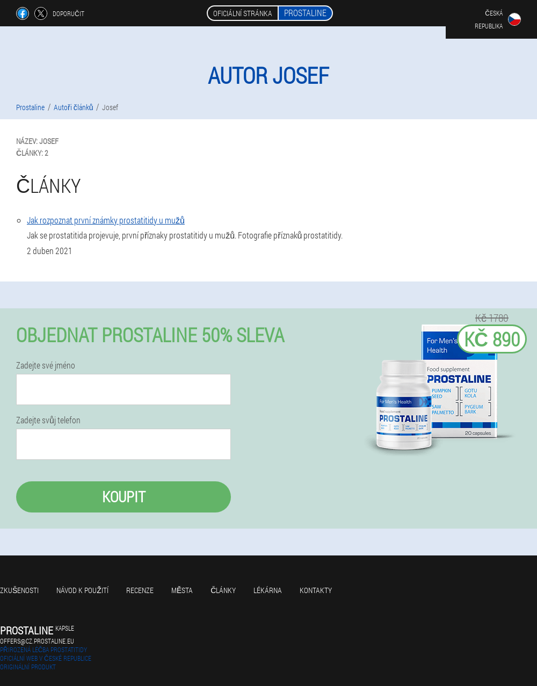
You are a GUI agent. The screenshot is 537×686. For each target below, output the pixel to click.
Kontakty (316, 590)
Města (182, 590)
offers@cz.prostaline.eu (37, 641)
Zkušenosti (19, 590)
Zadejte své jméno (45, 365)
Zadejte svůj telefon (48, 420)
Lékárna (267, 590)
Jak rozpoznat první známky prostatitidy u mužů (106, 220)
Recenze (140, 590)
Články (223, 590)
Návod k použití (82, 590)
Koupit (124, 497)
